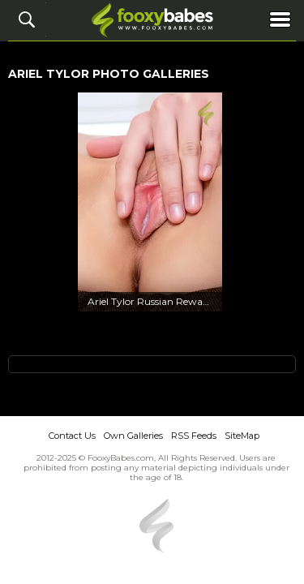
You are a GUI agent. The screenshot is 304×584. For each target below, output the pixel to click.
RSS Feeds (193, 435)
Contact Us (72, 435)
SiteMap (242, 435)
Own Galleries (133, 435)
